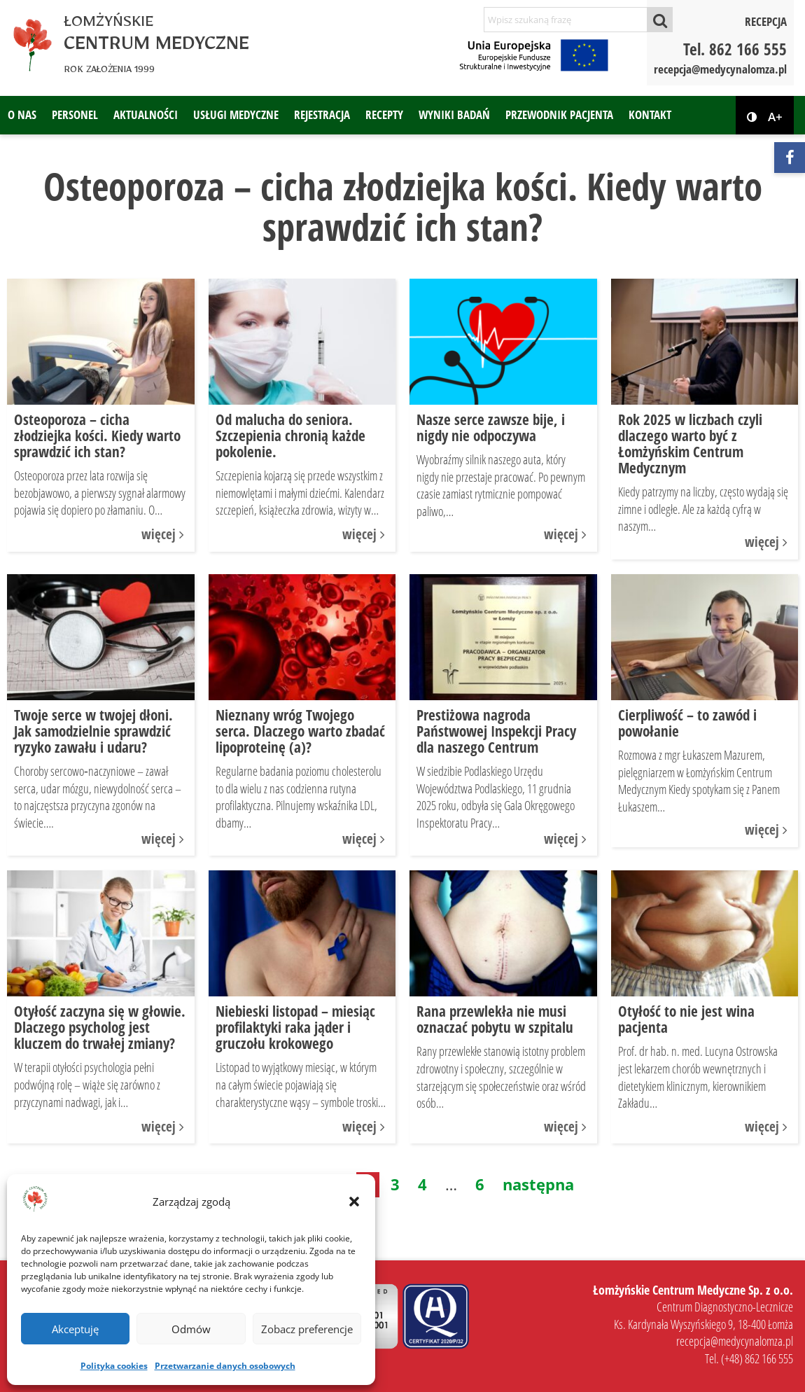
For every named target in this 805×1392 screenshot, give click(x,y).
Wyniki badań (454, 114)
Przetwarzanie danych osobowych (225, 1366)
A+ (775, 117)
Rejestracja (322, 114)
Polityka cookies (114, 1366)
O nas (22, 114)
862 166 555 (748, 49)
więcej (164, 534)
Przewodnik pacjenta (559, 114)
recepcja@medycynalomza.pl (720, 69)
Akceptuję (75, 1329)
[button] (354, 1202)
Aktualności (145, 114)
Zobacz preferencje (307, 1329)
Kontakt (650, 114)
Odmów (191, 1329)
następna (538, 1184)
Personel (75, 114)
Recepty (384, 114)
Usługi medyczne (236, 114)
